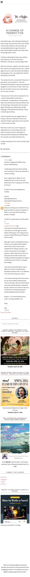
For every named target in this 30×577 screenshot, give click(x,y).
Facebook (3, 477)
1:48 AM (6, 310)
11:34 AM (7, 203)
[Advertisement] (15, 545)
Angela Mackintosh (10, 226)
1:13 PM (6, 224)
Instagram (4, 479)
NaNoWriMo (6, 149)
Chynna (6, 160)
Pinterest (3, 484)
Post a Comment (6, 312)
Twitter (3, 482)
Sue (5, 205)
